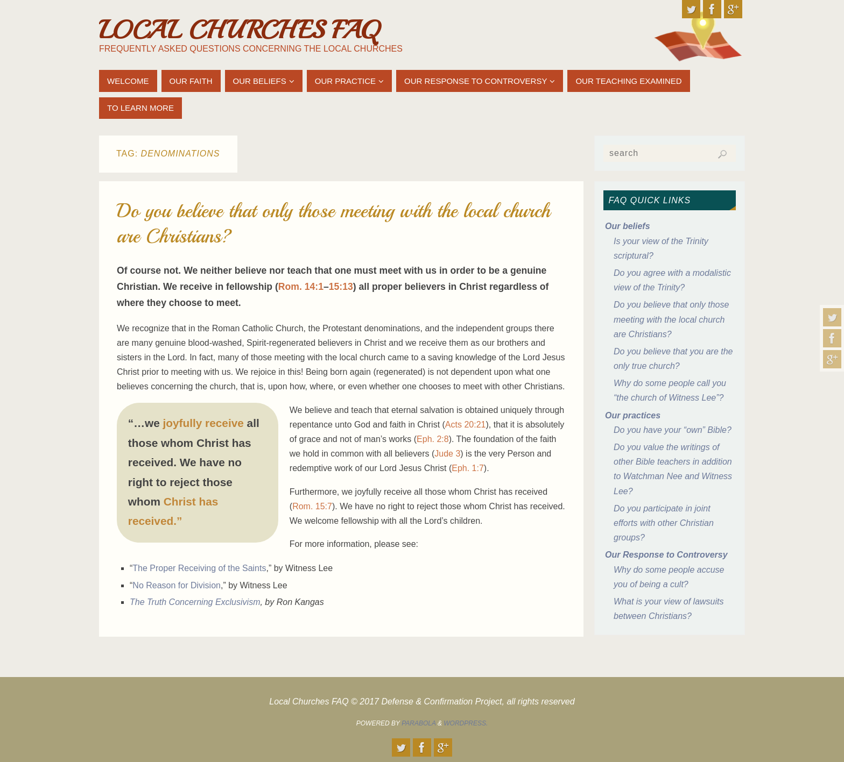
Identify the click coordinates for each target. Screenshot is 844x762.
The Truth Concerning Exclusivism (195, 602)
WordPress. (466, 723)
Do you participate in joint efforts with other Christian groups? (664, 523)
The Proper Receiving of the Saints (199, 568)
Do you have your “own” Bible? (673, 430)
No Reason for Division (176, 585)
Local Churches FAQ (239, 30)
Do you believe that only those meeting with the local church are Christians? (671, 319)
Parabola (418, 723)
